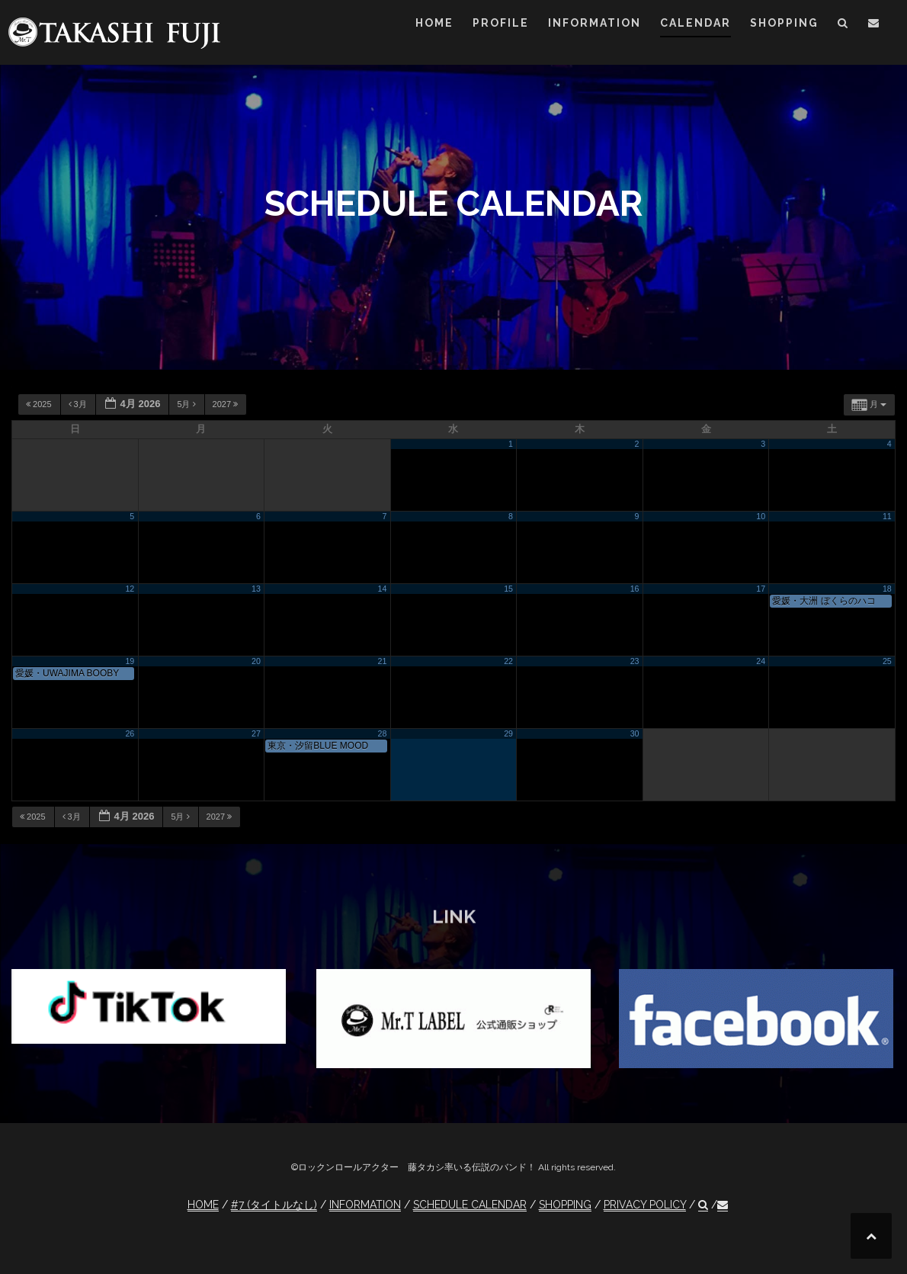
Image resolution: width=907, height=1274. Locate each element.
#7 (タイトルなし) (274, 1205)
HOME (434, 23)
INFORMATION (594, 23)
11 (887, 516)
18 (887, 588)
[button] (843, 25)
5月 (187, 404)
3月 (79, 404)
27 (256, 733)
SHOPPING (784, 23)
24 (760, 661)
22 (508, 661)
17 (760, 588)
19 (129, 661)
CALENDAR (695, 23)
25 (887, 661)
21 (382, 661)
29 (508, 733)
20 (256, 661)
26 (129, 733)
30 (634, 733)
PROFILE (501, 23)
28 (382, 733)
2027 (227, 404)
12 (129, 588)
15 (508, 588)
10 (760, 516)
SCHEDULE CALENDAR (470, 1205)
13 (256, 588)
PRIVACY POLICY (645, 1205)
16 (634, 588)
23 (634, 661)
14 (382, 588)
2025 (40, 404)
